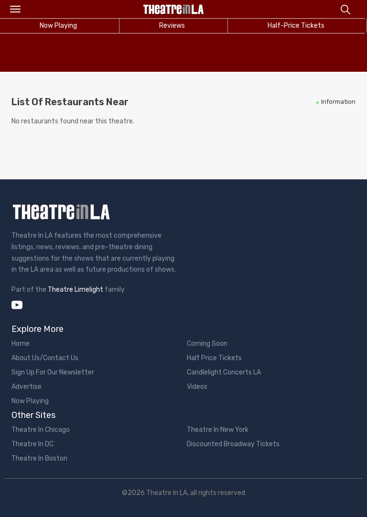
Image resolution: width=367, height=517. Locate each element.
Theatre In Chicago (40, 430)
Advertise (26, 387)
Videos (197, 387)
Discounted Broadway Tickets (233, 444)
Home (20, 344)
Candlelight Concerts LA (224, 372)
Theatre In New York (217, 430)
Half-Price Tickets (296, 26)
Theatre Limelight (75, 290)
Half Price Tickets (214, 358)
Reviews (172, 26)
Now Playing (30, 401)
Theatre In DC (32, 444)
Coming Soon (207, 344)
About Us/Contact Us (44, 358)
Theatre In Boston (39, 458)
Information (338, 101)
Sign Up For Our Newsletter (52, 372)
